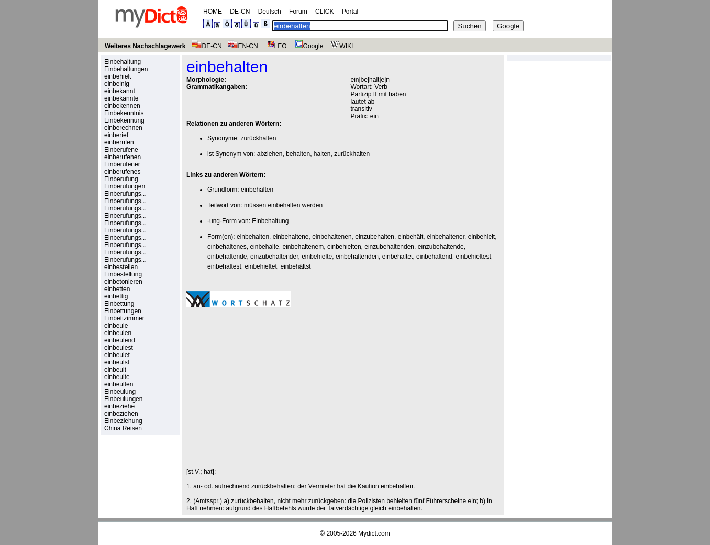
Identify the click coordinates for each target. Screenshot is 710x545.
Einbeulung (120, 391)
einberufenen (122, 157)
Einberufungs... (125, 193)
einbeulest (118, 347)
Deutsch (269, 11)
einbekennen (122, 105)
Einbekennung (124, 120)
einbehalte (264, 246)
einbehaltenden (357, 256)
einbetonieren (123, 281)
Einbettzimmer (124, 318)
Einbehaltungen (126, 69)
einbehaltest (224, 266)
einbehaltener (445, 236)
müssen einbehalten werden (283, 205)
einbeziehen (121, 413)
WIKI (340, 46)
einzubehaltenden (389, 246)
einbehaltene (291, 236)
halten (322, 154)
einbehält (411, 236)
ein (374, 116)
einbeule (116, 325)
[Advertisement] (274, 387)
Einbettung (119, 303)
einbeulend (119, 340)
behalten (298, 154)
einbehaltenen (331, 236)
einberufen (119, 142)
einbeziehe (119, 406)
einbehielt (117, 76)
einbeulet (117, 355)
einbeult (115, 369)
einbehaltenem (303, 246)
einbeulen (117, 333)
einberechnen (123, 127)
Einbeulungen (123, 399)
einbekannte (121, 98)
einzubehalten (374, 236)
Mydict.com (374, 533)
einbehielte (317, 256)
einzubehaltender (274, 256)
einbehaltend (434, 256)
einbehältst (295, 266)
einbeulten (118, 384)
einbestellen (121, 267)
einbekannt (119, 91)
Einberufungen (124, 186)
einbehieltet (260, 266)
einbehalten (257, 189)
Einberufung (121, 179)
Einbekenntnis (123, 113)
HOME (212, 11)
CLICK (324, 11)
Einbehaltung (122, 61)
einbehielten (344, 246)
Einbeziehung (123, 421)
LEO (275, 46)
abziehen (270, 154)
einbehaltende (227, 256)
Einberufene (121, 149)
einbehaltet (397, 256)
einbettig (116, 296)
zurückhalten (258, 138)
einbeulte (117, 377)
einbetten (117, 289)
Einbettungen (122, 311)
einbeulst (116, 362)
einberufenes (122, 171)
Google (308, 46)
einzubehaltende (441, 246)
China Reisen (123, 428)
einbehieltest (473, 256)
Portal (350, 11)
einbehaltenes (227, 246)
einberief (116, 135)
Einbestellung (123, 274)
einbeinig (116, 83)
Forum (298, 11)
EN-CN (242, 46)
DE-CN (240, 11)
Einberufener (122, 164)
